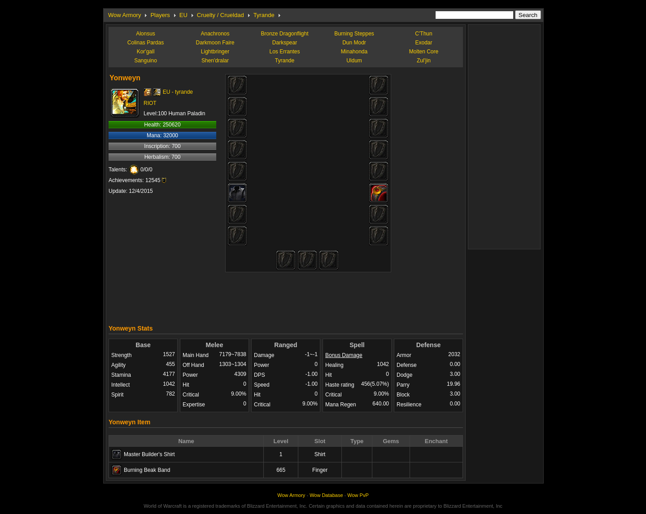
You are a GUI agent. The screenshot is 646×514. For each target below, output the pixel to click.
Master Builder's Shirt (149, 454)
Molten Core (423, 51)
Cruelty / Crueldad (220, 15)
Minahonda (354, 51)
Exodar (423, 42)
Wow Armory (124, 15)
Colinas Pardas (145, 42)
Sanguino (145, 60)
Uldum (354, 60)
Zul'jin (424, 60)
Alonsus (145, 33)
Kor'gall (146, 51)
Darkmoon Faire (215, 42)
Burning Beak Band (147, 470)
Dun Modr (354, 42)
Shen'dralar (215, 60)
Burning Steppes (354, 33)
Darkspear (284, 42)
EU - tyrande (178, 92)
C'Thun (423, 33)
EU (183, 15)
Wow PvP (357, 495)
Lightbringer (215, 51)
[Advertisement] (285, 296)
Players (160, 15)
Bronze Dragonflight (284, 33)
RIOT (150, 103)
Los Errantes (284, 51)
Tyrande (264, 15)
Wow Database (326, 495)
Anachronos (215, 33)
